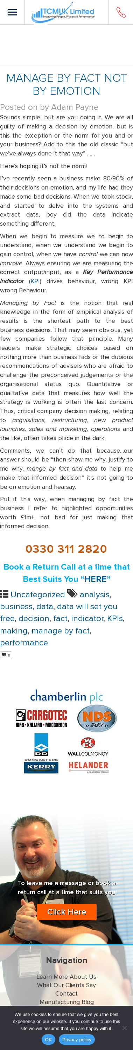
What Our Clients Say (66, 985)
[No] (124, 1027)
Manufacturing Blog (67, 1002)
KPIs (115, 618)
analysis (95, 595)
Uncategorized (37, 595)
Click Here (66, 912)
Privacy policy (76, 1039)
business (16, 607)
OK (48, 1039)
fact (60, 618)
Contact (66, 994)
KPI (35, 281)
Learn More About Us (66, 977)
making (14, 631)
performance (24, 643)
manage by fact (60, 631)
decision (34, 618)
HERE (95, 579)
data (44, 607)
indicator (87, 618)
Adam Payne (74, 107)
